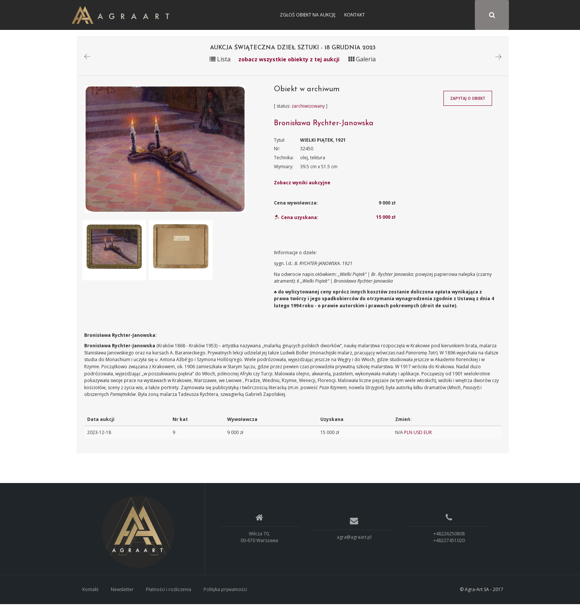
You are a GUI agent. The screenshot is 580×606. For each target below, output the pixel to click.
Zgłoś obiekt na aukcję (308, 15)
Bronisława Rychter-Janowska (323, 125)
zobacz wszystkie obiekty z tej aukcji (288, 60)
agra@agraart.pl (354, 538)
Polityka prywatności (225, 591)
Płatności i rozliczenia (168, 591)
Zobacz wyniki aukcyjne (302, 184)
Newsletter (122, 591)
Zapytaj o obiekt (467, 100)
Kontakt (354, 15)
